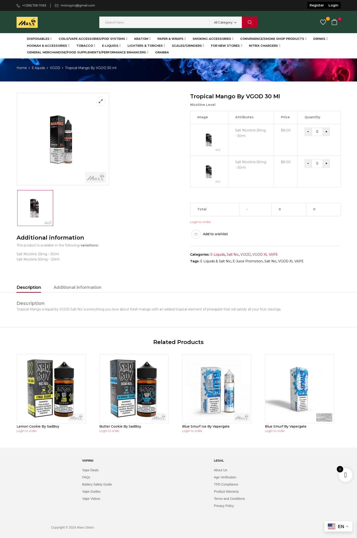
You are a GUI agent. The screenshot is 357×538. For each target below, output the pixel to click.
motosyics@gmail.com (78, 5)
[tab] (29, 288)
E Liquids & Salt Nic (215, 261)
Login (333, 5)
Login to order (27, 431)
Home (22, 68)
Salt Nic (233, 254)
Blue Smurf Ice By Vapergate (206, 426)
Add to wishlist (215, 234)
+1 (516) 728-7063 (34, 5)
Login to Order (200, 222)
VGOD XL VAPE (265, 254)
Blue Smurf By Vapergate (285, 426)
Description (29, 287)
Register (317, 5)
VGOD (55, 68)
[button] (334, 22)
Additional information (78, 287)
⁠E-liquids (38, 68)
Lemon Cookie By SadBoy (38, 426)
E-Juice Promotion (248, 261)
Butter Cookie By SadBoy (120, 426)
